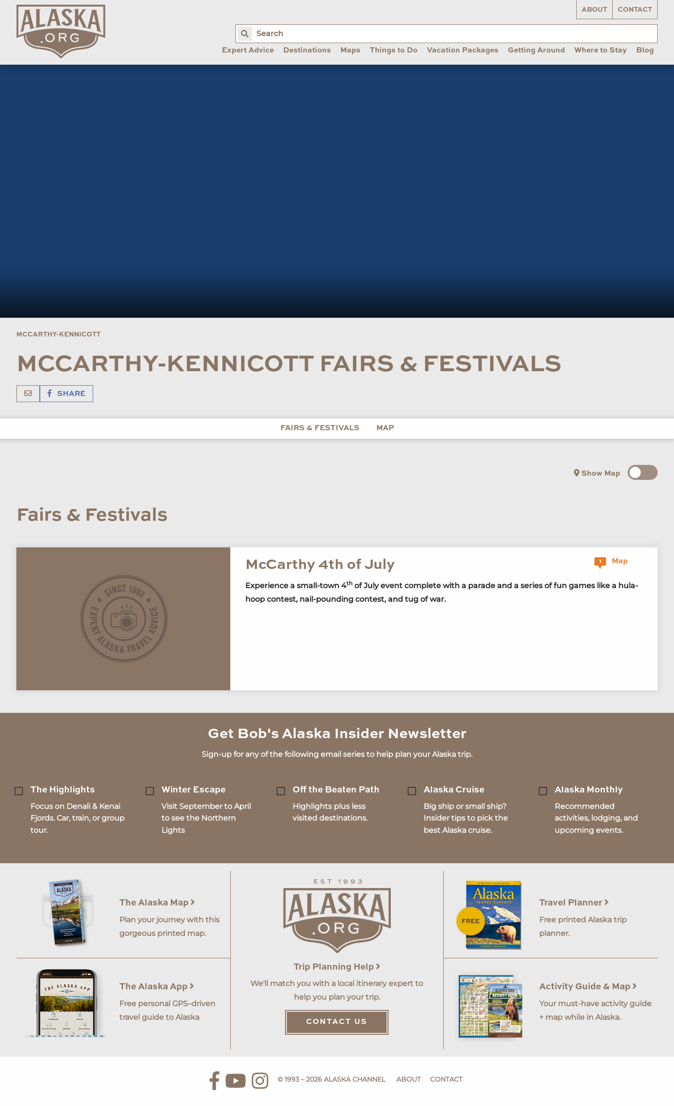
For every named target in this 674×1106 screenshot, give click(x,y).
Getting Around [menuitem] (536, 50)
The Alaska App (156, 986)
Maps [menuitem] (350, 50)
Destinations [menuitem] (307, 50)
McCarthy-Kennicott (58, 334)
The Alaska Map (157, 902)
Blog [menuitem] (645, 50)
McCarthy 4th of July (320, 565)
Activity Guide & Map (588, 986)
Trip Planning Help (337, 967)
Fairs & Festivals (319, 428)
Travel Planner (574, 902)
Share (66, 394)
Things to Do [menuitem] (394, 50)
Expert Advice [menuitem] (248, 50)
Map (385, 428)
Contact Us (336, 1022)
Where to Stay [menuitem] (600, 50)
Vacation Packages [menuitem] (462, 50)
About (594, 10)
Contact (635, 10)
